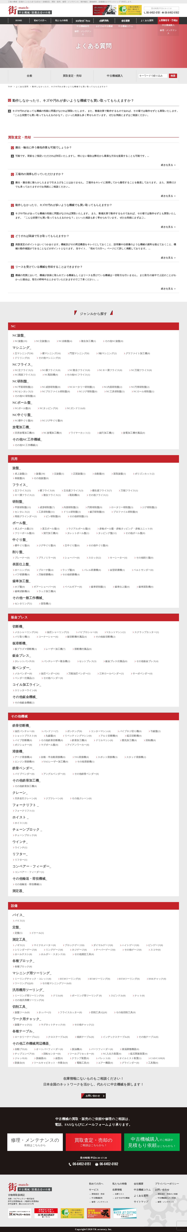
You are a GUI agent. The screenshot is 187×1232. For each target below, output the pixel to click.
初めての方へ (40, 20)
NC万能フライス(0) (141, 370)
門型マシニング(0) (79, 353)
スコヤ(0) (155, 950)
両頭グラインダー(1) (26, 516)
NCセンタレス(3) (24, 391)
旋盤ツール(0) (22, 1012)
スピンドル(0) (118, 995)
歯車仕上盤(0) (122, 587)
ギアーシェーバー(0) (45, 587)
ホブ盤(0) (20, 587)
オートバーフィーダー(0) (49, 1049)
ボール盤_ (19, 523)
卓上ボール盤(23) (24, 528)
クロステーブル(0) (58, 1037)
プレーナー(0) (22, 557)
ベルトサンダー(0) (143, 570)
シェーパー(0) (72, 557)
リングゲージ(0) (54, 950)
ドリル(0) (58, 995)
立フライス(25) (23, 490)
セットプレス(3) (87, 661)
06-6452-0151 (153, 12)
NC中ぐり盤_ (22, 415)
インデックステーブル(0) (116, 1037)
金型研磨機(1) (117, 570)
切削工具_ (19, 1007)
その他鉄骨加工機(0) (26, 786)
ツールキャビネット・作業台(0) (51, 1063)
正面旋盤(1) (79, 473)
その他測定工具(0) (84, 954)
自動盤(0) (99, 473)
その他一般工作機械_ (28, 598)
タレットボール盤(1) (78, 533)
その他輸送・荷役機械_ (29, 878)
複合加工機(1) (88, 341)
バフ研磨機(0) (22, 574)
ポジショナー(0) (23, 745)
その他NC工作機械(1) (26, 445)
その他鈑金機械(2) (24, 702)
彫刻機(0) (75, 495)
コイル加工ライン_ (26, 684)
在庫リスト (119, 1194)
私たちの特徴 (119, 1183)
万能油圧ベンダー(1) (79, 673)
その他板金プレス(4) (147, 661)
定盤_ (16, 927)
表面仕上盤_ (21, 564)
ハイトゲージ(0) (130, 945)
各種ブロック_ (23, 961)
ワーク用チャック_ (26, 1019)
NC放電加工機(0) (52, 433)
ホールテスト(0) (23, 954)
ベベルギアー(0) (73, 587)
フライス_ (20, 485)
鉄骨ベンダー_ (23, 768)
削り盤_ (18, 552)
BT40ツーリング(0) (100, 979)
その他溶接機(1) (85, 761)
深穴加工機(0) (50, 533)
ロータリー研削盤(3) (122, 507)
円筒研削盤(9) (94, 507)
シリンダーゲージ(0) (26, 950)
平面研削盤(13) (23, 507)
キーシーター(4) (118, 557)
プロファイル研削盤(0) (125, 512)
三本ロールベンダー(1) (111, 673)
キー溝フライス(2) (24, 495)
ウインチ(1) (21, 847)
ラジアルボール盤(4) (79, 528)
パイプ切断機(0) (23, 740)
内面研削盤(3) (71, 507)
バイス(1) (20, 920)
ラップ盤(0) (68, 570)
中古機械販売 (97, 1198)
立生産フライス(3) (73, 490)
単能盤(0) (20, 478)
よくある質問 (147, 20)
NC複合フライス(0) (79, 370)
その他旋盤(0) (41, 478)
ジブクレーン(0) (54, 798)
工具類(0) (153, 1063)
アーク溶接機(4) (23, 757)
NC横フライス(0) (51, 370)
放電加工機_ (21, 427)
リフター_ (20, 854)
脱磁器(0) (41, 1058)
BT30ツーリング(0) (70, 979)
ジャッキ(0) (21, 1058)
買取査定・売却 (72, 75)
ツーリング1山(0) (24, 983)
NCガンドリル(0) (76, 408)
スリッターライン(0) (26, 690)
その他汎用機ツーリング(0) (29, 1000)
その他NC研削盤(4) (25, 396)
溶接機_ (18, 751)
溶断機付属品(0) (83, 649)
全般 (29, 75)
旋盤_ (16, 468)
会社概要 (138, 1183)
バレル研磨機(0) (92, 570)
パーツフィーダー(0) (102, 1049)
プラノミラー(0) (47, 557)
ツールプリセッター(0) (82, 1053)
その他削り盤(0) (144, 557)
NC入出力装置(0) (112, 1053)
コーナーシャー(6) (48, 636)
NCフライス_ (22, 364)
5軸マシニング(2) (107, 353)
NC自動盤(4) (65, 341)
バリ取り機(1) (22, 636)
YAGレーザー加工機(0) (55, 761)
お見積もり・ (168, 20)
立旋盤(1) (59, 473)
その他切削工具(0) (126, 1012)
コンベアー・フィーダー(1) (29, 872)
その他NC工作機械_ (27, 439)
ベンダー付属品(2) (24, 678)
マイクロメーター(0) (45, 945)
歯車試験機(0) (22, 591)
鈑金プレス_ (21, 655)
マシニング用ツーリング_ (31, 973)
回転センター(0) (52, 1053)
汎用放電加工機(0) (24, 433)
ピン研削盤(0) (53, 516)
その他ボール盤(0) (135, 533)
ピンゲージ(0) (155, 945)
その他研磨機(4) (71, 574)
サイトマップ (141, 1201)
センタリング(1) (23, 603)
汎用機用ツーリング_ (28, 990)
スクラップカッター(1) (146, 632)
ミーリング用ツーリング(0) (29, 995)
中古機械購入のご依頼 (167, 1198)
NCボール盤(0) (23, 408)
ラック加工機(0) (47, 591)
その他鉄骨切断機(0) (52, 740)
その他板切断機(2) (105, 636)
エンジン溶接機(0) (24, 761)
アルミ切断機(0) (109, 736)
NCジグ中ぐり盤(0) (52, 420)
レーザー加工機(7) (55, 649)
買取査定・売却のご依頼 (168, 1194)
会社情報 (125, 20)
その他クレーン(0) (82, 798)
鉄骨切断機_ (21, 725)
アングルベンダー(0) (54, 774)
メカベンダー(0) (23, 673)
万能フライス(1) (129, 490)
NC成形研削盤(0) (51, 387)
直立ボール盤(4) (50, 528)
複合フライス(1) (52, 495)
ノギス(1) (20, 945)
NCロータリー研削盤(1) (82, 387)
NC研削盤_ (20, 381)
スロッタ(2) (95, 557)
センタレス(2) (22, 512)
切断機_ (18, 626)
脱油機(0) (77, 1049)
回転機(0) (151, 740)
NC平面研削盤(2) (24, 387)
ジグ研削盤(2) (149, 507)
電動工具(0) (83, 1063)
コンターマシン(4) (101, 731)
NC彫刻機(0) (51, 374)
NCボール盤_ (22, 402)
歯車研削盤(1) (98, 587)
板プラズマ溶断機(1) (26, 649)
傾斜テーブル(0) (85, 1037)
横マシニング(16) (51, 353)
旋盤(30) (40, 473)
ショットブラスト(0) (26, 736)
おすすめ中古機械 (122, 1198)
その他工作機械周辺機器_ (31, 1043)
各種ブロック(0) (23, 966)
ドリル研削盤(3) (72, 512)
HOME (18, 20)
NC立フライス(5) (24, 370)
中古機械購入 (115, 75)
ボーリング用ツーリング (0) (87, 995)
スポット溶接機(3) (107, 757)
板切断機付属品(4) (77, 636)
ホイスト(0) (21, 823)
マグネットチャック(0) (53, 1024)
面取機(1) (46, 603)
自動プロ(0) (21, 1049)
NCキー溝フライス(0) (110, 370)
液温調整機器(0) (130, 1049)
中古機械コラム (142, 1189)
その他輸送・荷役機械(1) (28, 884)
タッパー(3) (45, 1012)
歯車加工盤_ (21, 581)
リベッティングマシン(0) (78, 736)
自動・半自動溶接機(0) (53, 757)
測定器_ (18, 891)
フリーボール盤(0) (24, 533)
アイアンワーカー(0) (78, 745)
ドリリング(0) (22, 358)
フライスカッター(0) (71, 1012)
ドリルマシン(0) (104, 740)
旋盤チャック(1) (23, 1024)
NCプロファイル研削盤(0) (56, 391)
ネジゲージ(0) (79, 950)
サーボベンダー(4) (142, 673)
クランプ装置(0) (80, 1058)
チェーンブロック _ (27, 829)
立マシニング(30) (24, 353)
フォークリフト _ (25, 805)
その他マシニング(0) (50, 358)
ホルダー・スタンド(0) (53, 954)
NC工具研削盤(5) (115, 391)
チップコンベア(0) (24, 1053)
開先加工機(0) (129, 740)
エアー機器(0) (105, 1063)
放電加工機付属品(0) (134, 433)
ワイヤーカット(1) (80, 433)
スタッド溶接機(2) (136, 757)
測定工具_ (19, 939)
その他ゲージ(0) (133, 950)
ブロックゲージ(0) (74, 945)
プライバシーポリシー (167, 1183)
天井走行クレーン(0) (26, 798)
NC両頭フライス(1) (25, 374)
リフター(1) (21, 860)
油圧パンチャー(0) (24, 731)
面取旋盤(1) (119, 473)
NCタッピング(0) (49, 408)
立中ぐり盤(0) (72, 545)
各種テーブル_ (23, 1031)
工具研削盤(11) (46, 512)
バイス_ (18, 915)
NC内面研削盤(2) (113, 387)
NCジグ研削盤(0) (88, 391)
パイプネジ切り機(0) (131, 731)
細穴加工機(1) (106, 433)
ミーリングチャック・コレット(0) (33, 979)
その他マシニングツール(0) (56, 983)
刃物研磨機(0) (46, 574)
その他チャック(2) (84, 1024)
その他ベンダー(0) (53, 678)
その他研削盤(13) (79, 516)
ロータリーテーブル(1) (27, 1037)
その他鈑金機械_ (24, 697)
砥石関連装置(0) (138, 1053)
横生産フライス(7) (102, 490)
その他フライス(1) (98, 495)
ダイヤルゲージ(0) (103, 945)
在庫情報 (104, 20)
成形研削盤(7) (47, 507)
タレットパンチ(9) (24, 661)
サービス (83, 20)
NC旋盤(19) (21, 341)
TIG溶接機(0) (81, 757)
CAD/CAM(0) (157, 1058)
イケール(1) (37, 933)
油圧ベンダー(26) (50, 673)
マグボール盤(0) (49, 745)
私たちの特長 (61, 20)
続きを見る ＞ (168, 165)
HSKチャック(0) (157, 979)
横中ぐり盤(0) (22, 545)
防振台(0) (20, 1063)
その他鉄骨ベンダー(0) (86, 774)
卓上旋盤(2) (21, 473)
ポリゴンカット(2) (145, 473)
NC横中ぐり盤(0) (24, 420)
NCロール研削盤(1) (144, 391)
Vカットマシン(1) (116, 632)
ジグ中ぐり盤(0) (47, 545)
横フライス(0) (47, 490)
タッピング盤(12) (107, 533)
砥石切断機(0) (134, 736)
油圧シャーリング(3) (58, 632)
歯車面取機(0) (145, 587)
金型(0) (59, 1058)
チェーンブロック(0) (26, 835)
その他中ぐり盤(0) (98, 545)
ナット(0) (140, 995)
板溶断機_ (19, 643)
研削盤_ (18, 501)
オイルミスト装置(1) (130, 1058)
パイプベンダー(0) (24, 774)
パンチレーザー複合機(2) (56, 661)
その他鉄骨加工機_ (26, 780)
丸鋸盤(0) (51, 736)
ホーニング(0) (22, 570)
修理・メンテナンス (100, 1202)
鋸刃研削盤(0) (97, 512)
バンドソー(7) (50, 731)
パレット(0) (104, 1058)
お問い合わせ (93, 1096)
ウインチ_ (20, 842)
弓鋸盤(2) (155, 731)
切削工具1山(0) (99, 1012)
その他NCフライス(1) (78, 374)
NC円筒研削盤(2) (140, 387)
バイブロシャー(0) (88, 632)
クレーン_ (20, 793)
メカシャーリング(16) (26, 632)
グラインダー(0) (130, 1063)
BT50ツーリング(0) (129, 979)
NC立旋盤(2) (43, 341)
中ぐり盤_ (19, 540)
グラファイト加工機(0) (138, 353)
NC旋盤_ (18, 335)
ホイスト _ (20, 817)
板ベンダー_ (21, 668)
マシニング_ (21, 348)
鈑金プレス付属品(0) (116, 661)
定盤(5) (18, 933)
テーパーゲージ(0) (105, 950)
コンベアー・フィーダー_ (31, 866)
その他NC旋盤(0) (114, 341)
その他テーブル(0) (148, 1037)
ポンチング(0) (74, 731)
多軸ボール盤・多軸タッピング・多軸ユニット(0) (126, 528)
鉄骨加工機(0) (79, 740)
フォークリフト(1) (24, 810)
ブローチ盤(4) (46, 570)
